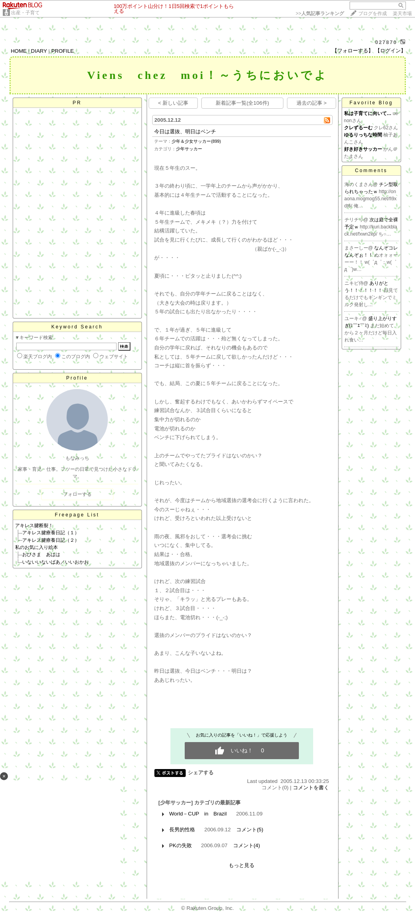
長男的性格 (182, 830)
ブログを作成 (372, 13)
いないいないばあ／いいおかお (55, 562)
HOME (19, 51)
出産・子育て (25, 12)
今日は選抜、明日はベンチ (185, 131)
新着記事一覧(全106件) (242, 103)
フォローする (77, 494)
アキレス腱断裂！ (34, 525)
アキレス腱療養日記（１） (50, 532)
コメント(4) (246, 845)
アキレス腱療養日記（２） (50, 540)
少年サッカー (189, 148)
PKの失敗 (180, 845)
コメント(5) (249, 830)
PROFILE (62, 51)
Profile (77, 378)
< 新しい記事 (173, 103)
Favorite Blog (371, 103)
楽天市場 (402, 13)
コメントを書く (311, 787)
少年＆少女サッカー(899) (196, 141)
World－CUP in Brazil (198, 814)
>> (320, 13)
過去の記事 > (311, 103)
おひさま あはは (41, 554)
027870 (386, 42)
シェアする (201, 772)
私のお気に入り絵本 (36, 547)
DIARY (39, 51)
